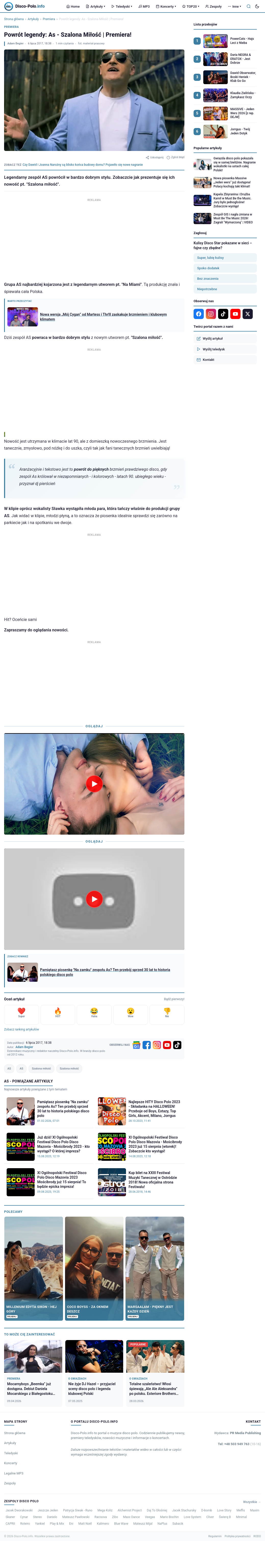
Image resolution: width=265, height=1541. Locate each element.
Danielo (52, 1517)
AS (9, 1068)
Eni (71, 1523)
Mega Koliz (104, 1510)
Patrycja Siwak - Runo (77, 1510)
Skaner (10, 1517)
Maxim (254, 1510)
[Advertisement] (94, 238)
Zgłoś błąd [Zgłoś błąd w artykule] (175, 157)
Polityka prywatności (237, 1536)
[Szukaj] (248, 6)
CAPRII (10, 1523)
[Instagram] (157, 1045)
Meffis (240, 1510)
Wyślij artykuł (210, 339)
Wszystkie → (252, 1502)
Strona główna (14, 19)
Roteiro (25, 1523)
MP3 (144, 6)
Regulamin (215, 1536)
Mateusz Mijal (143, 1523)
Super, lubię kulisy (210, 258)
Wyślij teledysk (211, 349)
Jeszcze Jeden (48, 1510)
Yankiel (40, 1523)
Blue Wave (121, 1523)
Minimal (241, 1517)
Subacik (177, 1523)
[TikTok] (177, 1045)
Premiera (49, 19)
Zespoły (213, 6)
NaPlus (162, 1523)
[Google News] (136, 1045)
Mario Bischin (169, 1517)
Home (73, 6)
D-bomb (206, 1510)
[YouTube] (167, 1045)
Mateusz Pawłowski (75, 1517)
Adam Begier (15, 43)
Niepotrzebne (207, 289)
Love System (192, 1517)
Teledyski (121, 6)
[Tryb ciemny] (257, 6)
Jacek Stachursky (184, 1510)
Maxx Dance (131, 1517)
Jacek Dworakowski (19, 1510)
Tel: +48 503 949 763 (239, 1444)
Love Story (224, 1510)
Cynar (24, 1517)
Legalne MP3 (13, 1473)
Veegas (150, 1517)
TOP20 (190, 6)
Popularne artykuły (208, 148)
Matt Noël (85, 1523)
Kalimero (103, 1523)
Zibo (115, 1517)
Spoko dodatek (208, 268)
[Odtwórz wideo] (94, 784)
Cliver (210, 1517)
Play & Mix (57, 1523)
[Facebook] (147, 1045)
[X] (248, 314)
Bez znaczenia (207, 279)
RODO (257, 1536)
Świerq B (225, 1517)
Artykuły (95, 6)
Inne (234, 6)
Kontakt (205, 360)
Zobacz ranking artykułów (21, 1029)
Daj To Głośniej (157, 1510)
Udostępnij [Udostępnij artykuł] (154, 157)
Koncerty (166, 6)
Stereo (37, 1517)
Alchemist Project (130, 1510)
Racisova (101, 1517)
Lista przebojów (205, 24)
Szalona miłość (41, 1068)
